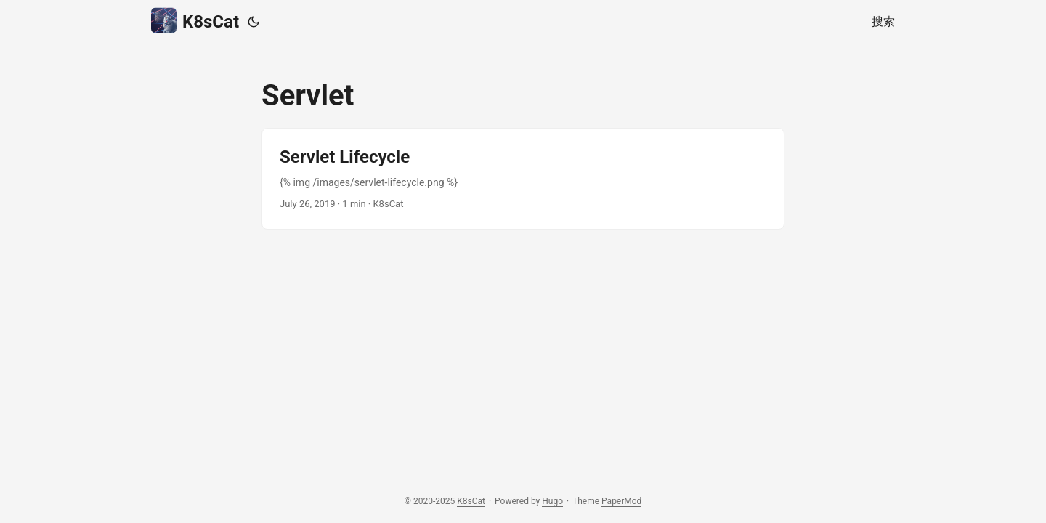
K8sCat (195, 20)
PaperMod (621, 501)
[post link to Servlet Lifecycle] (523, 179)
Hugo (552, 501)
